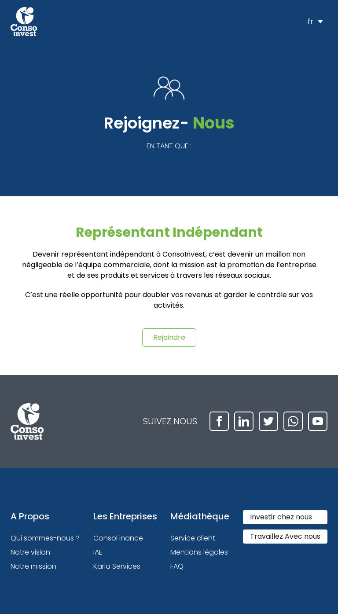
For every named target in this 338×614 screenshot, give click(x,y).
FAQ (177, 566)
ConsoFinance (118, 538)
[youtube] (317, 421)
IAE (98, 552)
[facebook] (219, 421)
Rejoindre (169, 337)
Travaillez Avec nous (285, 536)
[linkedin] (244, 421)
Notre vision (30, 552)
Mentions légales (199, 552)
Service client (192, 538)
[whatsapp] (293, 421)
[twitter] (268, 421)
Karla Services (116, 566)
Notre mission (33, 566)
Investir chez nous (281, 517)
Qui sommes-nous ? (45, 538)
